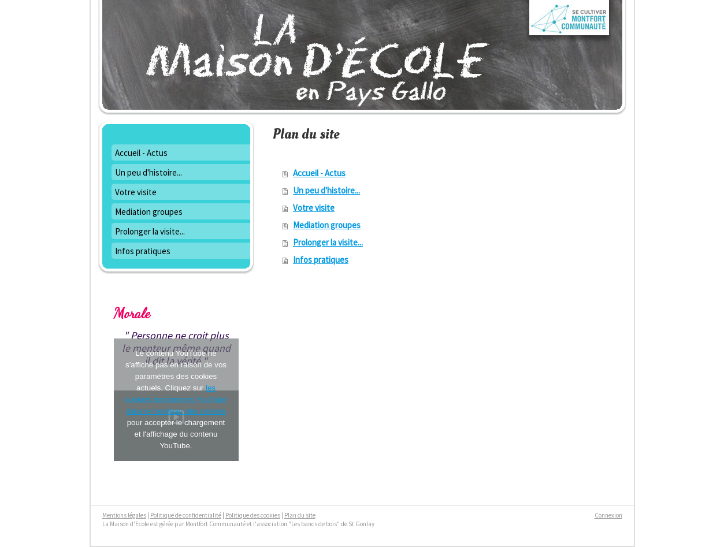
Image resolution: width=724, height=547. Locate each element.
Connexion (608, 515)
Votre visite (314, 207)
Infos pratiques (320, 259)
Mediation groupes (327, 224)
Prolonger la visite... (328, 242)
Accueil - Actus (319, 173)
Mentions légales (124, 515)
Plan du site (299, 515)
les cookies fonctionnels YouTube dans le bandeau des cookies (176, 399)
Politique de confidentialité (185, 515)
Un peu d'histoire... (326, 190)
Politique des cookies (252, 515)
